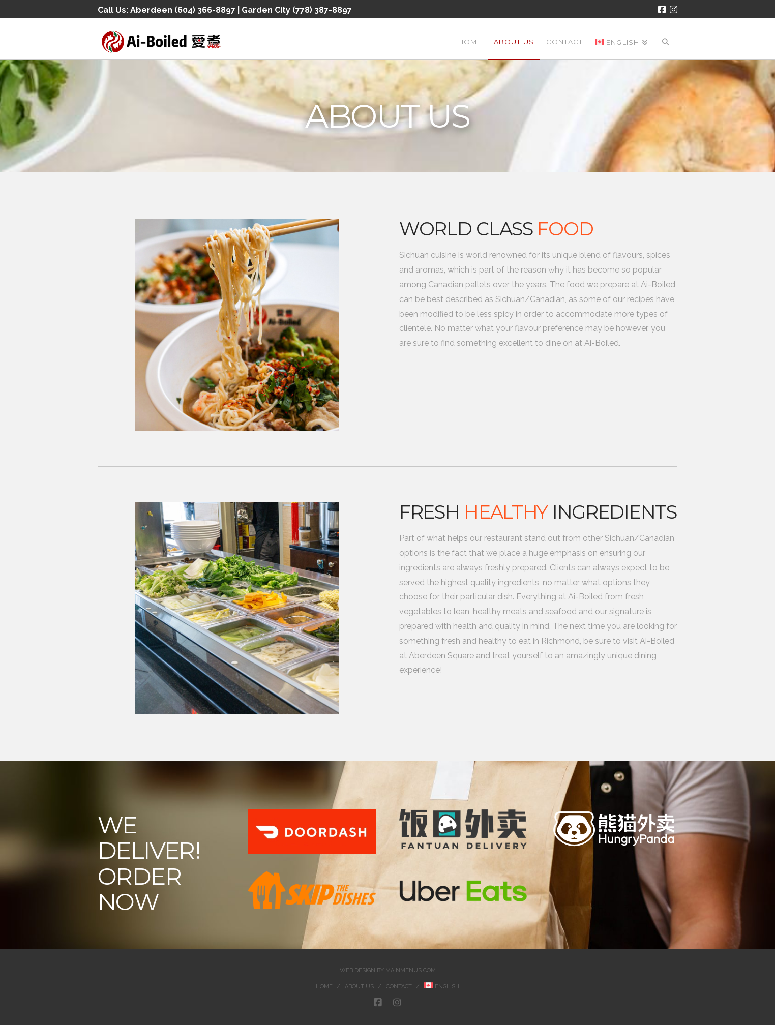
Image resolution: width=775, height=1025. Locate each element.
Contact (399, 986)
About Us (359, 986)
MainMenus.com (410, 970)
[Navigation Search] (665, 38)
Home (324, 986)
